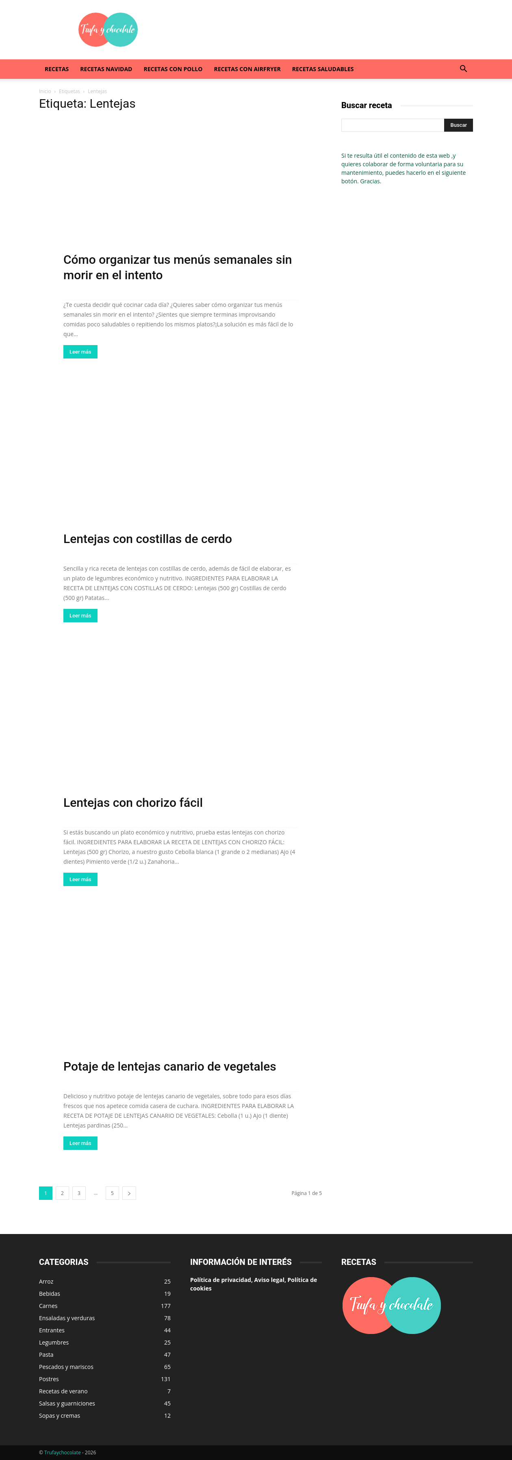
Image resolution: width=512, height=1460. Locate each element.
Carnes (48, 1306)
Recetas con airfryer (247, 69)
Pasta (46, 1354)
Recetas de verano (63, 1391)
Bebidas (49, 1293)
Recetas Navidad (106, 69)
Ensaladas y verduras (67, 1318)
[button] (463, 70)
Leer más (80, 352)
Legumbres (54, 1342)
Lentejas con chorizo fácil (133, 802)
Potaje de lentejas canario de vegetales (169, 1066)
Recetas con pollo (172, 69)
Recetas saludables (323, 69)
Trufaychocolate (62, 1452)
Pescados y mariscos (66, 1367)
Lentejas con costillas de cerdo (147, 539)
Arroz (46, 1281)
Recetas (57, 69)
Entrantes (52, 1330)
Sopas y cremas (59, 1415)
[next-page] (129, 1193)
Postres (49, 1379)
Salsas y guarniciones (67, 1403)
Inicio (45, 91)
